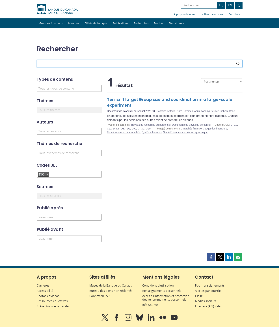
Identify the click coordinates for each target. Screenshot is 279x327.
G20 (148, 128)
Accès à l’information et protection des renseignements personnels (165, 298)
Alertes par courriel (208, 291)
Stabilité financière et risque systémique (185, 132)
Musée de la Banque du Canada (110, 285)
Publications (120, 23)
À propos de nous (184, 14)
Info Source (150, 305)
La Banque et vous (212, 14)
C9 (235, 124)
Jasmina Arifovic (166, 111)
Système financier (152, 132)
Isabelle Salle (227, 111)
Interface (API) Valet (208, 306)
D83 (123, 128)
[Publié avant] (69, 238)
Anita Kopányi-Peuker (206, 111)
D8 (118, 128)
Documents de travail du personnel (191, 124)
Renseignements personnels (161, 291)
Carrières (234, 14)
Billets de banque (96, 23)
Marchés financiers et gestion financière (205, 128)
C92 (109, 128)
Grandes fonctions (51, 23)
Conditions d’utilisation (158, 285)
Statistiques (176, 23)
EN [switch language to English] (230, 5)
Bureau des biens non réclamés (110, 291)
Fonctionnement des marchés (123, 132)
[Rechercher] (238, 64)
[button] (211, 257)
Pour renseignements (210, 285)
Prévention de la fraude (53, 306)
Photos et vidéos (48, 296)
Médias (158, 23)
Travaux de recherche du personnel (151, 124)
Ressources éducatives (52, 301)
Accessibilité (45, 291)
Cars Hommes (185, 111)
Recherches (141, 23)
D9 (128, 128)
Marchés (73, 23)
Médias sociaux (205, 301)
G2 (142, 128)
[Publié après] (69, 217)
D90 (134, 128)
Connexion (99, 296)
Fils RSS (200, 296)
